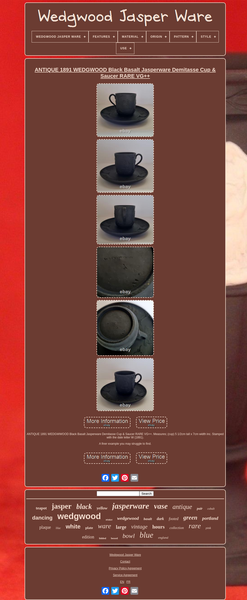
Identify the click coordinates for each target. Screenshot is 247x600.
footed (173, 519)
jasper (62, 506)
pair (199, 508)
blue (146, 535)
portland (210, 518)
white (73, 526)
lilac (58, 528)
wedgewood (128, 518)
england (163, 537)
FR (128, 582)
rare (195, 526)
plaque (45, 527)
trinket (109, 519)
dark (160, 519)
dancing (42, 518)
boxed (114, 538)
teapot (41, 508)
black (84, 506)
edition (88, 537)
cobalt (211, 508)
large (121, 527)
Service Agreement (125, 575)
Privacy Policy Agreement (125, 568)
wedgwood (79, 516)
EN (122, 582)
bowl (129, 535)
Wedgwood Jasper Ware (125, 555)
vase (161, 506)
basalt (148, 519)
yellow (102, 508)
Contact (125, 561)
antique (182, 506)
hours (158, 527)
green (190, 517)
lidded (102, 538)
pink (208, 528)
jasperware (130, 505)
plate (89, 528)
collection (177, 528)
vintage (139, 527)
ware (104, 526)
